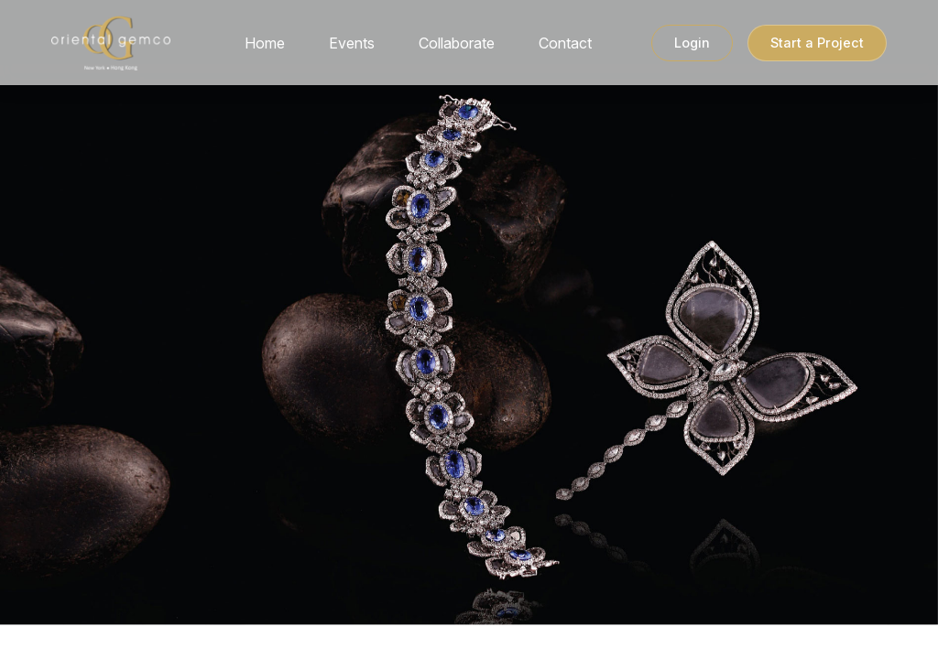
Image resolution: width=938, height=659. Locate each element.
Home (265, 47)
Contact (565, 47)
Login (692, 47)
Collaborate (457, 47)
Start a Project (817, 47)
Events (352, 47)
